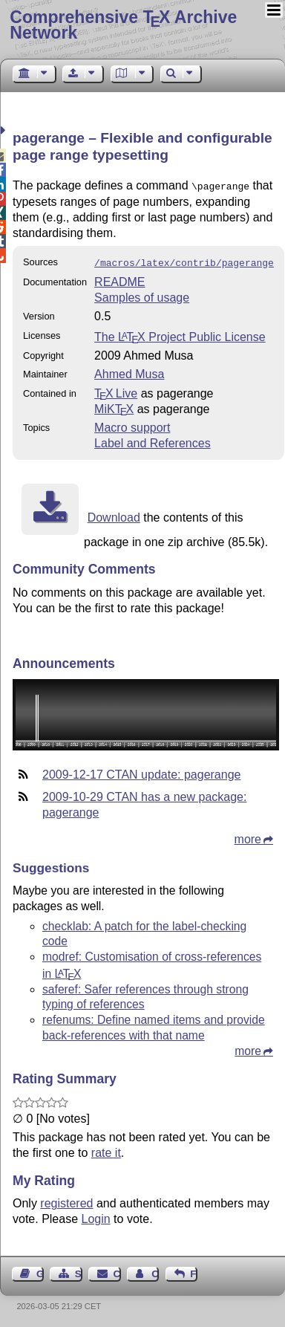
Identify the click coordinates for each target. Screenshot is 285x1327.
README (119, 279)
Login (96, 1216)
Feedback (193, 1270)
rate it (106, 1149)
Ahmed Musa (129, 371)
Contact (117, 1270)
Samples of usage (141, 294)
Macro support (132, 424)
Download (114, 514)
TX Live (115, 390)
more (248, 836)
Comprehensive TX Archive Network (123, 24)
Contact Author (155, 1270)
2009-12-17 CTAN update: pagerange (141, 771)
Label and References (152, 440)
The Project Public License (180, 334)
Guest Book (40, 1270)
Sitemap (78, 1270)
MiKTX (114, 406)
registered (66, 1200)
